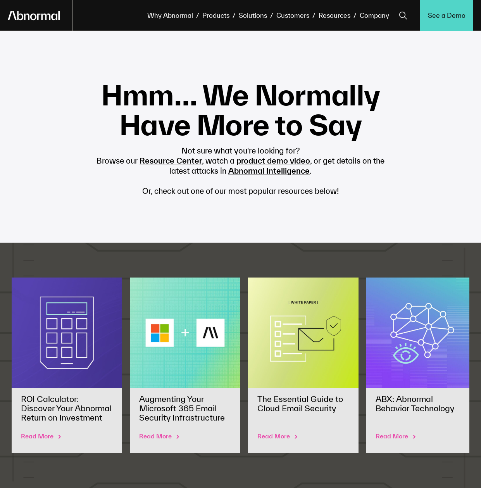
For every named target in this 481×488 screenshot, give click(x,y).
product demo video (273, 160)
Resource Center (171, 160)
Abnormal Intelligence (269, 170)
